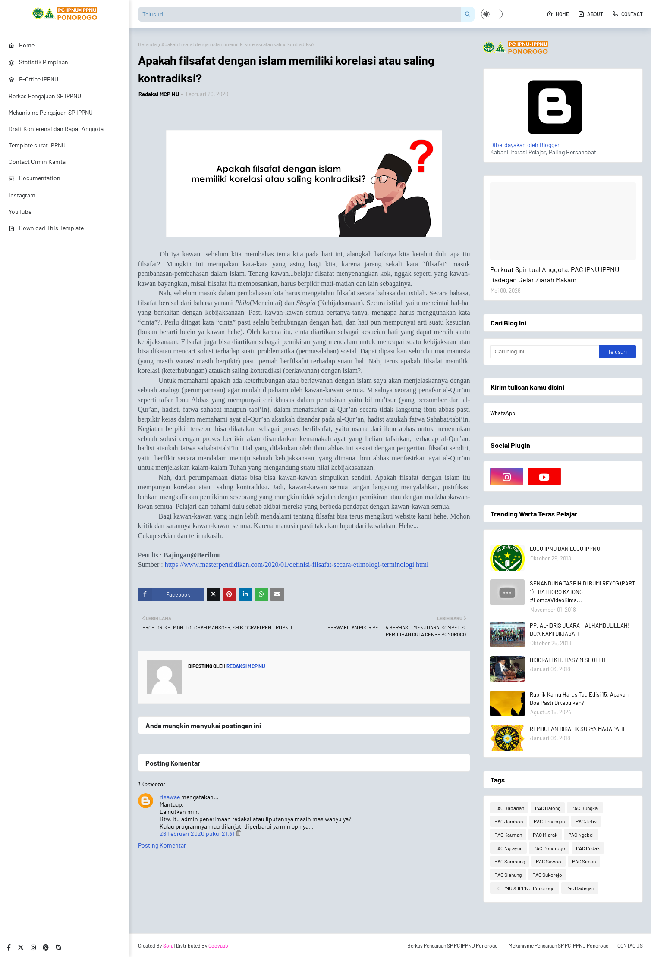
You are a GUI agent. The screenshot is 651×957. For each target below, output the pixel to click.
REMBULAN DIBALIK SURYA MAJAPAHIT (578, 729)
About (590, 13)
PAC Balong (547, 808)
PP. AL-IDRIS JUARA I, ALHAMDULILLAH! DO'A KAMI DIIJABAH (579, 630)
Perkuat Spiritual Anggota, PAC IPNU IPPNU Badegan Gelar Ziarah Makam (554, 274)
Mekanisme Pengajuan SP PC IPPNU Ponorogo (559, 945)
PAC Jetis (586, 821)
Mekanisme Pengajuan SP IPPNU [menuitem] (51, 112)
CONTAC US (630, 945)
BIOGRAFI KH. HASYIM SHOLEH (568, 660)
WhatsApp (502, 413)
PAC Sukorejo (547, 875)
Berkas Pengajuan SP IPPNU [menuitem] (45, 96)
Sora (168, 945)
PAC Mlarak (545, 835)
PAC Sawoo (548, 861)
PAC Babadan (509, 808)
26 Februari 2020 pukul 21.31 (198, 833)
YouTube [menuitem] (20, 211)
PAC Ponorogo (549, 848)
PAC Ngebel (581, 835)
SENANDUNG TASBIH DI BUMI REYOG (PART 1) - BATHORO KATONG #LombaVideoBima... (582, 592)
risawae (170, 797)
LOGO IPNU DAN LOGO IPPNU (565, 548)
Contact (627, 13)
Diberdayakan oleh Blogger (555, 141)
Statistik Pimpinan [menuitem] (38, 62)
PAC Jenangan (549, 821)
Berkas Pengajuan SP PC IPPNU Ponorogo (452, 945)
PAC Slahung (508, 875)
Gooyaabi (219, 945)
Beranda (147, 44)
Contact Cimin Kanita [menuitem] (37, 161)
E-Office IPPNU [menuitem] (33, 79)
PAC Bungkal (585, 808)
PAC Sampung (509, 861)
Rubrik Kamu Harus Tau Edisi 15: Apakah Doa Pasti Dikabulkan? (579, 699)
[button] (492, 14)
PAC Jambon (508, 821)
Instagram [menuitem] (22, 195)
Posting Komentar (162, 845)
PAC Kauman (508, 835)
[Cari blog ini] (545, 351)
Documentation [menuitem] (34, 177)
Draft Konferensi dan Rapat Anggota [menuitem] (56, 128)
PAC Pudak (588, 848)
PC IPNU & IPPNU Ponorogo (524, 888)
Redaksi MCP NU (158, 94)
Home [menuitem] (22, 45)
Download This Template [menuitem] (46, 227)
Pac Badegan (580, 888)
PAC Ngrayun (508, 848)
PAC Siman (584, 861)
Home (557, 13)
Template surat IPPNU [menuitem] (37, 145)
